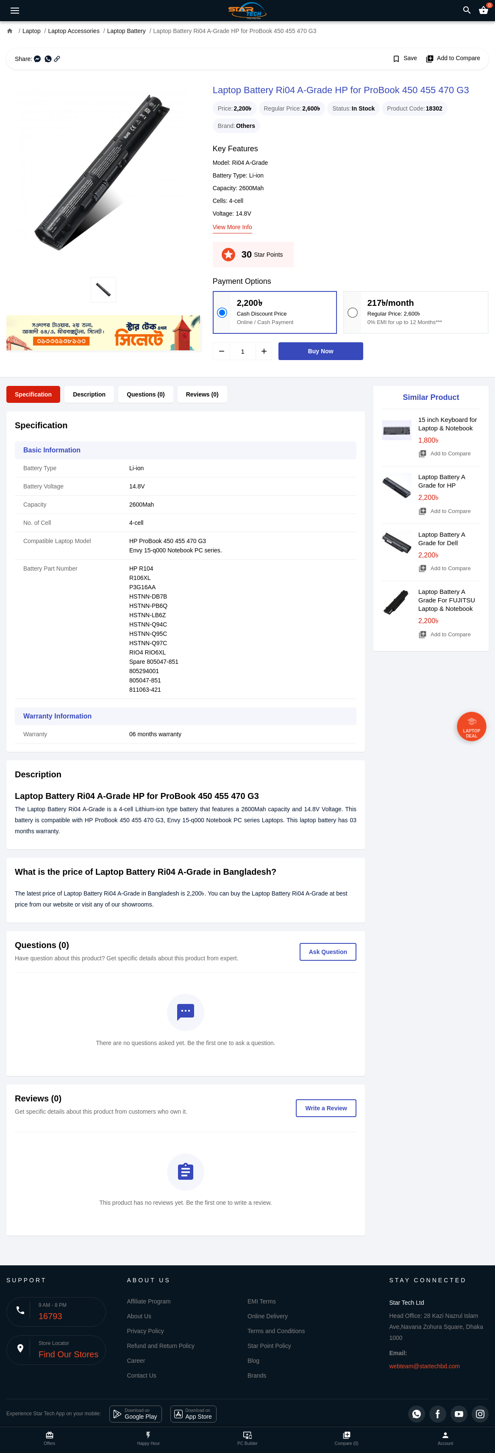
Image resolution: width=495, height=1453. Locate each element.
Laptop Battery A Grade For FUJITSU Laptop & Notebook (446, 600)
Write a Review (326, 1108)
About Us (139, 1316)
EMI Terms (262, 1301)
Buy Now (321, 351)
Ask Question (328, 951)
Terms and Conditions (276, 1331)
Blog (253, 1360)
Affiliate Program (149, 1301)
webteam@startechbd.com (424, 1366)
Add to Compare (452, 59)
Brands (257, 1375)
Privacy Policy (145, 1331)
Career (136, 1360)
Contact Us (141, 1375)
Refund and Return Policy (161, 1345)
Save (404, 59)
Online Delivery (268, 1316)
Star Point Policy (269, 1345)
